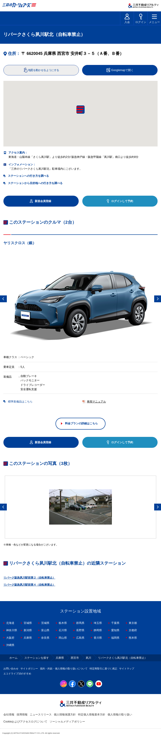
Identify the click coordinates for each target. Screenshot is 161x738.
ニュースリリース (41, 714)
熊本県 (133, 637)
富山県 (45, 630)
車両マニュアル (96, 401)
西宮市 (75, 657)
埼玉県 (98, 623)
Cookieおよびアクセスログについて (25, 721)
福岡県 (115, 637)
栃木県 (63, 623)
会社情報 (8, 714)
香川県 (98, 637)
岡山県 (63, 637)
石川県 (63, 630)
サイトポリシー (29, 668)
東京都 (133, 623)
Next (157, 298)
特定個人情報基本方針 (91, 714)
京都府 (133, 630)
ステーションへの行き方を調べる (28, 175)
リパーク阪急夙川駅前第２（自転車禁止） (29, 577)
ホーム (13, 657)
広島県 (80, 637)
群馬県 (80, 623)
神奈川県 (11, 630)
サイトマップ (126, 668)
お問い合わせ (10, 668)
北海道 (10, 623)
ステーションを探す (36, 657)
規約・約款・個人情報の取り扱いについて (64, 668)
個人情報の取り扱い (120, 714)
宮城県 (28, 623)
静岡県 (98, 630)
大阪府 (10, 637)
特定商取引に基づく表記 (103, 668)
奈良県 (45, 637)
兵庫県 (28, 637)
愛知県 (115, 630)
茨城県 (45, 623)
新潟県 (28, 630)
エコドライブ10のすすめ (17, 673)
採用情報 (22, 714)
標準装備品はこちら (20, 401)
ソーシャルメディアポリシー (67, 721)
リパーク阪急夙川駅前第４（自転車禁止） (29, 584)
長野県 (80, 630)
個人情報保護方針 (65, 714)
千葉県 (115, 623)
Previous (3, 298)
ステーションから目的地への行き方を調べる (35, 183)
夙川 (88, 657)
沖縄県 (10, 645)
